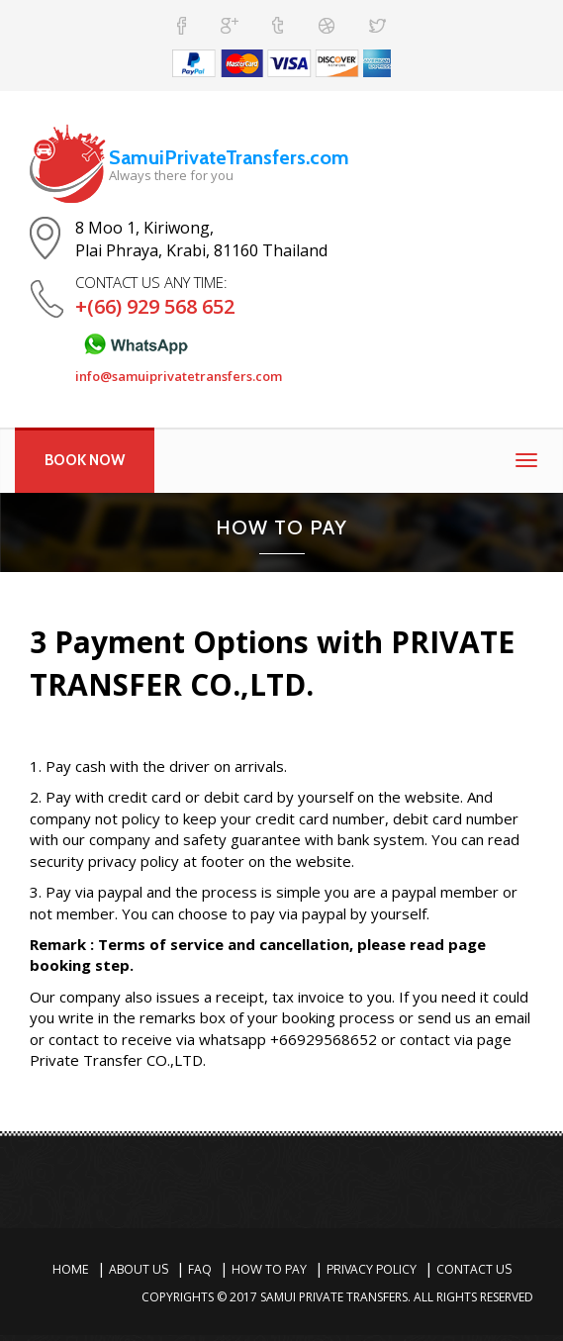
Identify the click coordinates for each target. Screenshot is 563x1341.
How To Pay (269, 1269)
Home (70, 1269)
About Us (138, 1269)
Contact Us (474, 1269)
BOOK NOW (85, 460)
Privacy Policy (372, 1269)
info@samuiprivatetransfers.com (178, 376)
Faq (200, 1269)
